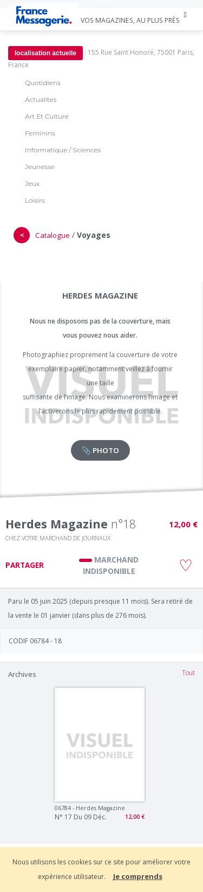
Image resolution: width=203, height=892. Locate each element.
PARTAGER (24, 565)
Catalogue (52, 235)
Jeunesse (40, 167)
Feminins (40, 133)
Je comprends (137, 876)
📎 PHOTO (100, 450)
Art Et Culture (47, 116)
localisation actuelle (45, 53)
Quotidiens (43, 83)
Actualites (40, 99)
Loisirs (35, 200)
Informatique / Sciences (63, 150)
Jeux (32, 183)
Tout (188, 672)
